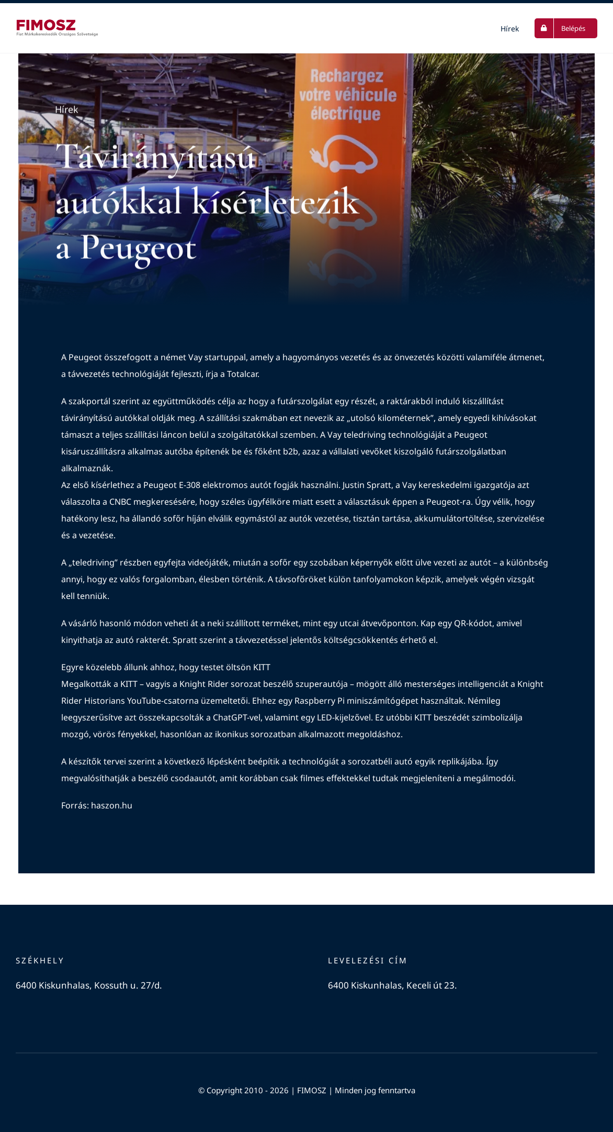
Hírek (66, 110)
